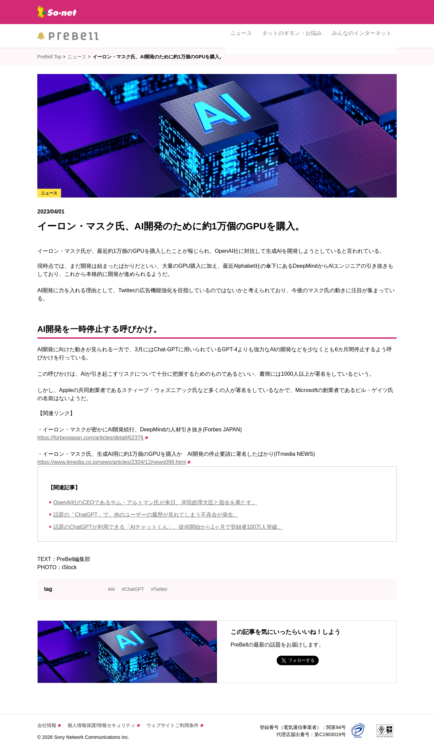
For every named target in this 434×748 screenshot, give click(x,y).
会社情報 (49, 725)
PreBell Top (49, 56)
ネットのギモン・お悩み (292, 36)
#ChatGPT (133, 589)
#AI (111, 589)
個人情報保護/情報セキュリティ (103, 725)
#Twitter (159, 589)
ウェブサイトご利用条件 (174, 725)
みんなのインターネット (362, 36)
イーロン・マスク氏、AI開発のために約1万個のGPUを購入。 (158, 56)
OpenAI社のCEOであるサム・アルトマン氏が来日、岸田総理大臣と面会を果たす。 (155, 502)
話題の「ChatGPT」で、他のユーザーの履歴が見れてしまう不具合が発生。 (146, 515)
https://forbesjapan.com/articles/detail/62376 (92, 438)
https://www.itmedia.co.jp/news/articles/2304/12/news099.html (113, 462)
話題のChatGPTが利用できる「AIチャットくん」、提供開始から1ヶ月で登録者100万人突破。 (168, 527)
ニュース (241, 36)
